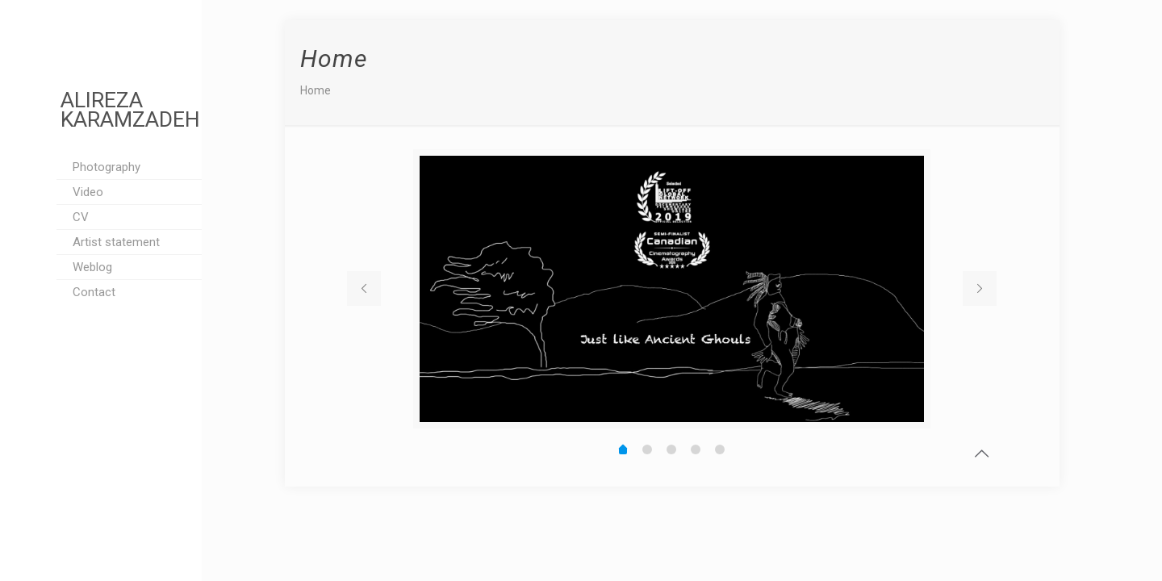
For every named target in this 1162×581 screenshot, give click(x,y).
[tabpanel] (672, 289)
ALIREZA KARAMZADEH (130, 109)
